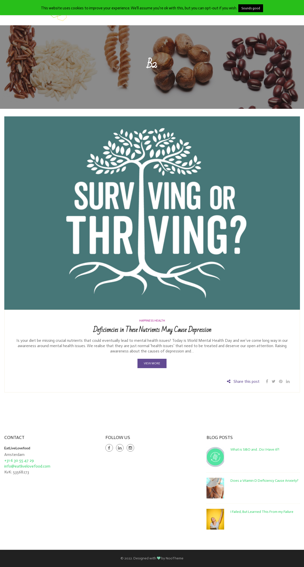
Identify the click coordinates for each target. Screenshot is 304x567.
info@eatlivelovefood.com (27, 466)
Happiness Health (152, 320)
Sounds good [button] (250, 8)
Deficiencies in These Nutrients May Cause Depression (152, 330)
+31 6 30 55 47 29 (19, 460)
